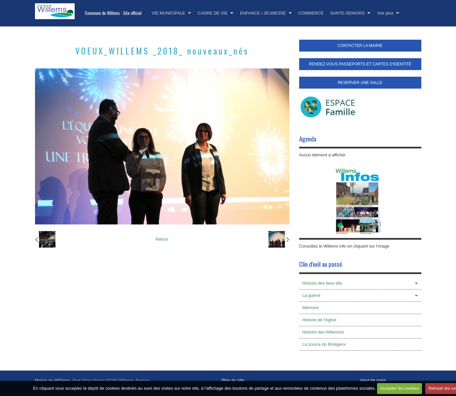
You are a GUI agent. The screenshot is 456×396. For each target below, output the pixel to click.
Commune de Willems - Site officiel (113, 13)
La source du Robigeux (324, 344)
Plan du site (233, 380)
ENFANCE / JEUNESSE (263, 13)
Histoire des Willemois (323, 332)
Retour (162, 239)
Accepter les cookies (399, 388)
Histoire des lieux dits (322, 283)
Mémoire (310, 307)
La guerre (311, 295)
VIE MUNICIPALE (168, 13)
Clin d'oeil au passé (320, 264)
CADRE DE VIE (213, 13)
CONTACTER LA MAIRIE (360, 45)
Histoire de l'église (319, 319)
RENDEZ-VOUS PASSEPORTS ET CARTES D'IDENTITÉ (360, 64)
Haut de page (373, 380)
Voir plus (385, 13)
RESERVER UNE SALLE (360, 82)
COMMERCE (311, 13)
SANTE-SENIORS (347, 13)
